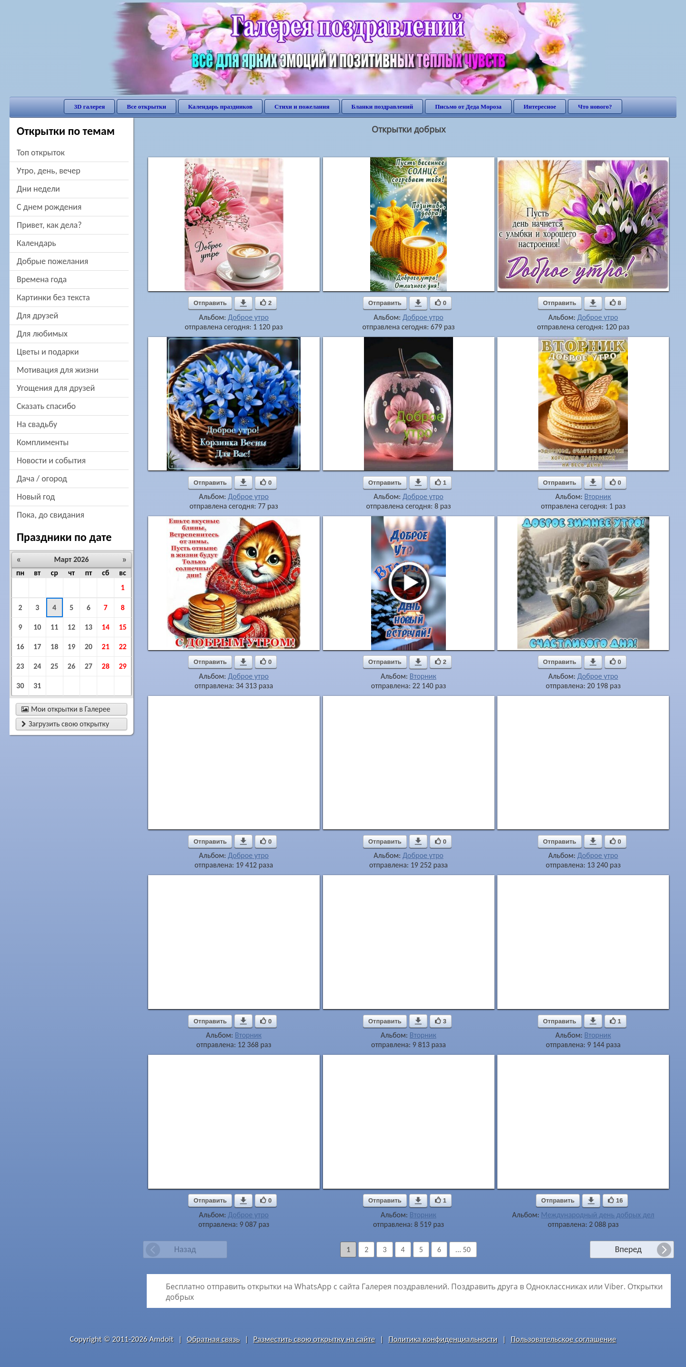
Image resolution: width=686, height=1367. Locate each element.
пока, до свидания (50, 515)
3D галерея (89, 106)
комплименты (43, 442)
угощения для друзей (56, 388)
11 (54, 627)
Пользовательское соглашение (563, 1339)
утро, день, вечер (49, 170)
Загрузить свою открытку (65, 723)
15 (122, 627)
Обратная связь (213, 1339)
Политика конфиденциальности (442, 1339)
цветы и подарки (48, 352)
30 (20, 685)
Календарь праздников (220, 106)
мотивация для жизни (58, 370)
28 (106, 666)
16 (20, 646)
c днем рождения (49, 207)
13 (88, 627)
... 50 (463, 1249)
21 (106, 646)
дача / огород (42, 478)
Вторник (597, 496)
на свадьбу (37, 424)
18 (54, 646)
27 (88, 666)
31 (37, 685)
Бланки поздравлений (383, 106)
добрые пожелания (52, 261)
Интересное (540, 106)
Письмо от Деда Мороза (468, 106)
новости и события (51, 460)
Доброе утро (248, 317)
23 (20, 666)
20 (88, 646)
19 (71, 646)
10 (37, 627)
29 (122, 666)
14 (106, 627)
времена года (42, 279)
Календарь (36, 243)
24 (37, 666)
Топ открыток (41, 152)
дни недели (38, 189)
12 (71, 627)
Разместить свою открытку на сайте (314, 1339)
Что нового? (595, 106)
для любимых (42, 333)
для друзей (37, 315)
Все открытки (146, 106)
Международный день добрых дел (598, 1214)
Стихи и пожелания (302, 106)
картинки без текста (53, 297)
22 (122, 646)
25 (54, 666)
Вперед (628, 1249)
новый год (36, 496)
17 (37, 646)
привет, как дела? (49, 225)
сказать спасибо (46, 406)
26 (71, 666)
